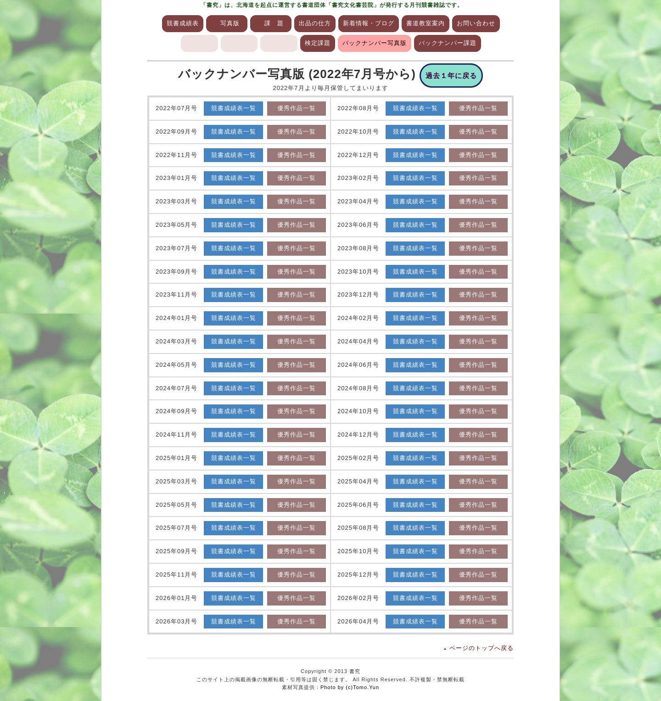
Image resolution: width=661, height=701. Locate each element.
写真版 (230, 23)
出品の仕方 (315, 23)
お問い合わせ (476, 23)
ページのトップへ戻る (481, 648)
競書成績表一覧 (233, 108)
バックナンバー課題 (447, 42)
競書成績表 (183, 23)
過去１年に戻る (451, 75)
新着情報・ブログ (368, 23)
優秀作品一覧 (296, 108)
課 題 (274, 23)
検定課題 (317, 42)
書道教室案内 (425, 23)
